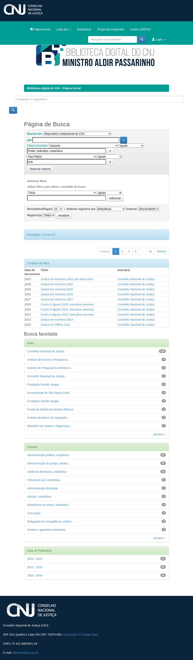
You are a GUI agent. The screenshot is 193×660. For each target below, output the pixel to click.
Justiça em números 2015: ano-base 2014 (66, 279)
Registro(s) (34, 215)
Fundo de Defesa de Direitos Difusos (50, 409)
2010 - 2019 (34, 567)
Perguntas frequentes (110, 29)
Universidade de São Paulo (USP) (48, 392)
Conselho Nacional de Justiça (136, 279)
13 (150, 251)
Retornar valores (40, 169)
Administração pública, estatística (48, 455)
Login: (159, 39)
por (29, 140)
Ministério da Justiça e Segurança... (49, 426)
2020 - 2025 (34, 558)
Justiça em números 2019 (56, 294)
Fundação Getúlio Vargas (43, 384)
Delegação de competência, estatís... (50, 521)
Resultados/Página (39, 209)
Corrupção (33, 513)
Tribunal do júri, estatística (43, 480)
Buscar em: (35, 133)
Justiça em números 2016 (56, 284)
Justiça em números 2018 (56, 289)
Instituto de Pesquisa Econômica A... (50, 368)
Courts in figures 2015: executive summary (67, 304)
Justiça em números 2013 (56, 319)
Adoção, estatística (39, 496)
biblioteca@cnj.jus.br (25, 652)
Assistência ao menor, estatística (47, 504)
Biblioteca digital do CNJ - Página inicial (54, 88)
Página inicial (40, 29)
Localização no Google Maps (80, 634)
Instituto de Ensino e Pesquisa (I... (48, 359)
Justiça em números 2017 (56, 299)
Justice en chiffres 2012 (55, 324)
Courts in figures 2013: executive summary (67, 314)
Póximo (161, 251)
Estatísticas (84, 29)
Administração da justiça (42, 488)
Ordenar (131, 209)
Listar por (63, 29)
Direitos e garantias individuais (46, 529)
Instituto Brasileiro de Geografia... (48, 417)
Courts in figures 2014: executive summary (67, 309)
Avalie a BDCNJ (140, 29)
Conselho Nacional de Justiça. (46, 376)
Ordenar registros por (80, 209)
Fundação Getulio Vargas (43, 401)
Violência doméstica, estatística (46, 471)
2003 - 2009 (34, 575)
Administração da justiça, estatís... (48, 463)
